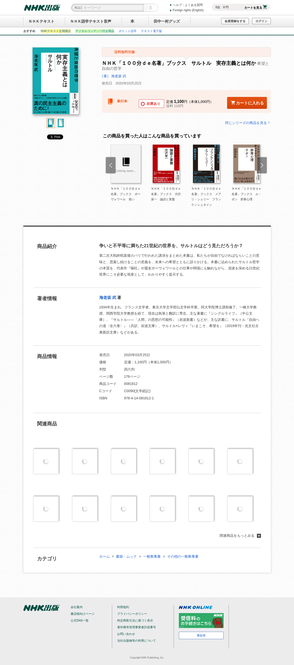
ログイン (261, 21)
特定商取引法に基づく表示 (135, 620)
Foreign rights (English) (188, 10)
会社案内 (77, 607)
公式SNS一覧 (80, 620)
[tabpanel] (55, 82)
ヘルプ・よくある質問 (188, 5)
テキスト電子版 (151, 31)
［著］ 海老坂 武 (113, 76)
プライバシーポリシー (132, 614)
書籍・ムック (126, 556)
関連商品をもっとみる (240, 536)
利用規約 (123, 607)
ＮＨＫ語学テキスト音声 (90, 21)
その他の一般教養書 (182, 556)
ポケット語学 (128, 31)
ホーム (104, 556)
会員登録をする (235, 21)
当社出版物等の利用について (136, 640)
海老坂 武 (107, 297)
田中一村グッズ (167, 21)
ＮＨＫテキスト (41, 21)
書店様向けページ (83, 614)
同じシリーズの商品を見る (248, 123)
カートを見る (255, 7)
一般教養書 (152, 556)
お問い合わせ (126, 634)
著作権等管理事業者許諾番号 (136, 627)
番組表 (201, 635)
